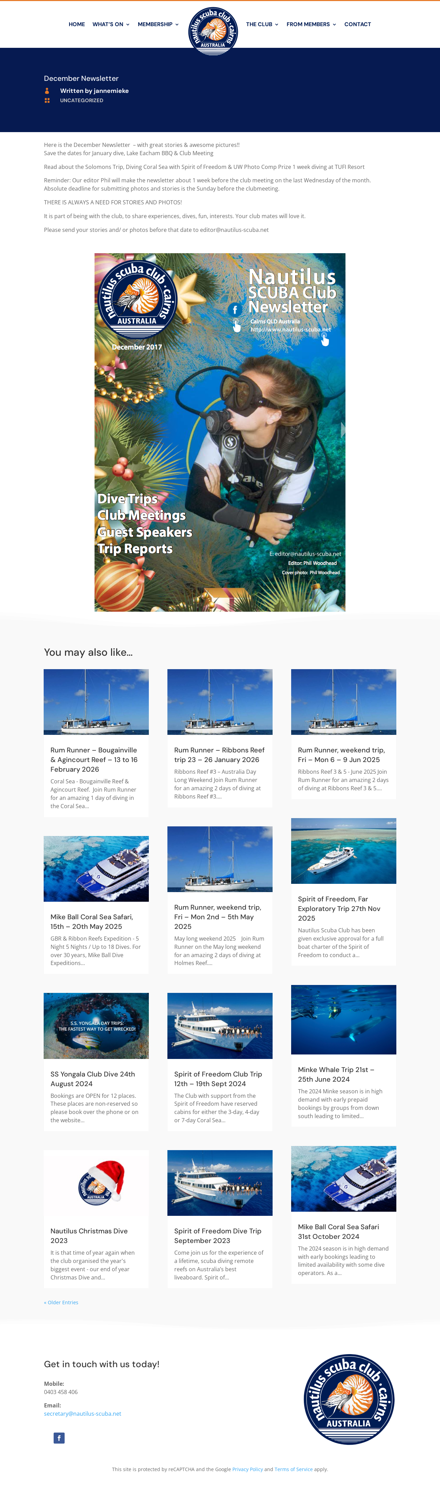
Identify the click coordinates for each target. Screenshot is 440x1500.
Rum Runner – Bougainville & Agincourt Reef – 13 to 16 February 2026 (94, 760)
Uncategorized (81, 100)
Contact (357, 24)
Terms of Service (294, 1469)
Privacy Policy (247, 1469)
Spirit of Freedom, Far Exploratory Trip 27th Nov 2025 (339, 908)
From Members (308, 24)
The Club (259, 24)
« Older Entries (61, 1302)
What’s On (107, 24)
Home (77, 24)
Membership (155, 24)
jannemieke (111, 91)
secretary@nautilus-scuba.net (82, 1413)
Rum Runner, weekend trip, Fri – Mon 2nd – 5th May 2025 (217, 917)
